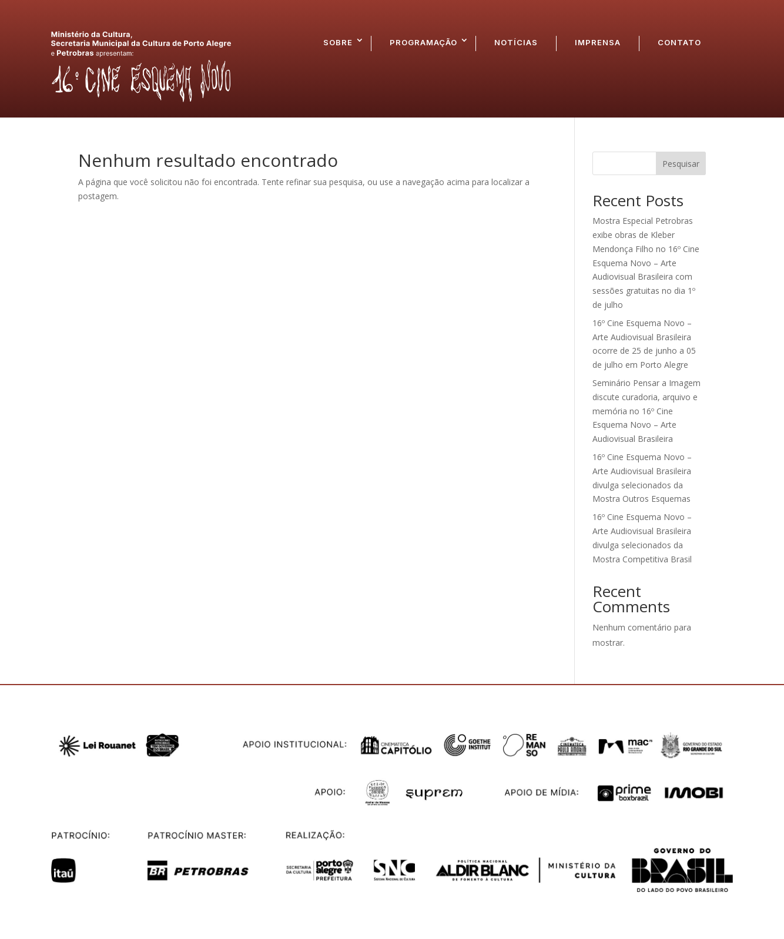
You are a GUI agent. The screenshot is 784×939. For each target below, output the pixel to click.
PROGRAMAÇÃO (423, 42)
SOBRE (338, 42)
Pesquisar (680, 163)
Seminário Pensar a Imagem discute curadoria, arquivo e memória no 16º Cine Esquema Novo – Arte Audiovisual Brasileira (646, 410)
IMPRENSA (598, 42)
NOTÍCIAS (516, 42)
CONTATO (679, 42)
